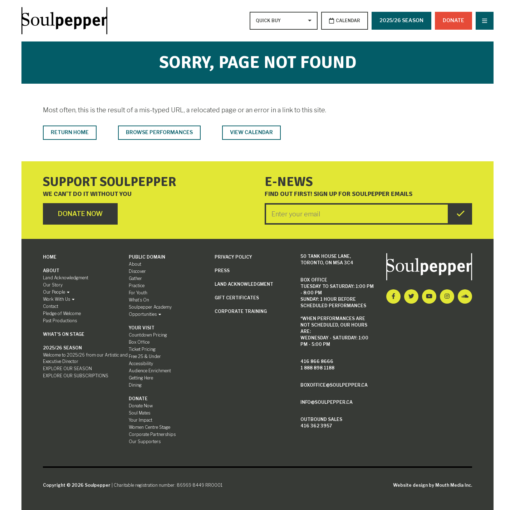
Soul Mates (139, 413)
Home (50, 257)
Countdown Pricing (148, 335)
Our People (56, 292)
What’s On (139, 300)
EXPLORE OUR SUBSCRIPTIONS (75, 375)
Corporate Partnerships (152, 434)
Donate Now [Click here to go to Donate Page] (80, 213)
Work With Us (59, 299)
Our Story (53, 285)
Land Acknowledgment (65, 277)
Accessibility (141, 363)
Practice (136, 285)
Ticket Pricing (142, 349)
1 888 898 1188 (317, 368)
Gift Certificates (237, 297)
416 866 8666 (316, 361)
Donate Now (141, 405)
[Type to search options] (269, 21)
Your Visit (141, 327)
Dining (135, 385)
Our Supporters (145, 441)
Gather (135, 278)
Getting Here (141, 378)
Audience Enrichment (150, 370)
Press (222, 270)
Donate (453, 20)
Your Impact (140, 420)
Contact (50, 306)
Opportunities (145, 314)
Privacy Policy (233, 257)
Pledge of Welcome (62, 313)
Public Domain (147, 257)
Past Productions (60, 320)
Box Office (139, 342)
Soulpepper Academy (150, 307)
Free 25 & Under (145, 356)
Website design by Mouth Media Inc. (432, 485)
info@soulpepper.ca (326, 402)
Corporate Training (241, 311)
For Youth (138, 292)
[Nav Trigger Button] (485, 21)
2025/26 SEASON (401, 20)
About (51, 270)
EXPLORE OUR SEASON (67, 368)
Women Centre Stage (149, 427)
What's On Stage (63, 334)
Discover (137, 271)
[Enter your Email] (357, 214)
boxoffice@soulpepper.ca (334, 385)
